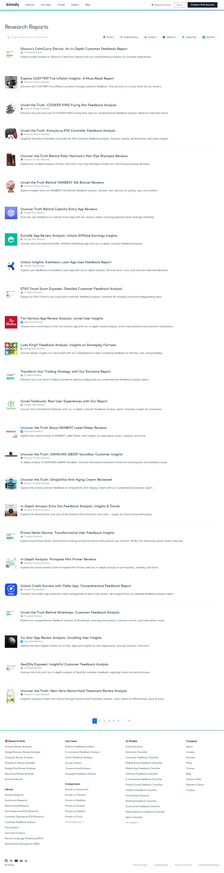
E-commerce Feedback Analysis (82, 752)
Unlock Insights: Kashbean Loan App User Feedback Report (66, 262)
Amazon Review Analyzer (18, 746)
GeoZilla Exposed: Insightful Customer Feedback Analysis (64, 664)
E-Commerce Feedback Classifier (144, 779)
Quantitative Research (17, 805)
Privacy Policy (140, 865)
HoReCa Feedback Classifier (141, 790)
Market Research (14, 794)
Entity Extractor (134, 746)
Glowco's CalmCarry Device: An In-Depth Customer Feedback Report (74, 49)
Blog (188, 773)
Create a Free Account (202, 4)
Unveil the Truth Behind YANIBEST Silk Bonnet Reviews (62, 182)
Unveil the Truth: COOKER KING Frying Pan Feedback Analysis (68, 105)
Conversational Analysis (78, 768)
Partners (190, 757)
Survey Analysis (73, 762)
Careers (190, 752)
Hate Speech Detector (137, 795)
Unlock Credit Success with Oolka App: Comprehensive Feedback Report (76, 586)
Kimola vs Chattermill (76, 789)
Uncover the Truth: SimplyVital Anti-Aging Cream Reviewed (66, 479)
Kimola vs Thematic (75, 794)
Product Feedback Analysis (79, 746)
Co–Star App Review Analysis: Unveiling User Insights (61, 638)
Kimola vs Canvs (74, 816)
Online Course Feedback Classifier (144, 784)
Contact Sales (193, 779)
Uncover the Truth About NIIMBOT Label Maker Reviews (64, 428)
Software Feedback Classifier (142, 773)
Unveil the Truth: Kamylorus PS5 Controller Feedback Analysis (68, 130)
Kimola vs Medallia (75, 800)
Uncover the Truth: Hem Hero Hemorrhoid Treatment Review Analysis (74, 691)
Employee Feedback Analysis (80, 773)
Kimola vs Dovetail (75, 805)
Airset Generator (14, 779)
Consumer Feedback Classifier (142, 757)
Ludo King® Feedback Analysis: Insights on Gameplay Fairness (68, 345)
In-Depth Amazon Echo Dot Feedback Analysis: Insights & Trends (70, 506)
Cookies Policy (161, 865)
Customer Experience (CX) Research (24, 816)
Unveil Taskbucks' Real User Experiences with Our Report (64, 401)
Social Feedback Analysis (78, 757)
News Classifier (134, 817)
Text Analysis (12, 827)
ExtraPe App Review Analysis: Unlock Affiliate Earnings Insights (69, 235)
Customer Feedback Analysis (20, 822)
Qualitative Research (16, 800)
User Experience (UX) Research (21, 811)
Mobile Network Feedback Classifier (145, 811)
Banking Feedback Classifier (141, 801)
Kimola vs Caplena (75, 811)
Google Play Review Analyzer (20, 768)
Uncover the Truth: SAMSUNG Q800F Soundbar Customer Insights (72, 454)
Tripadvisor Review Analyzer (20, 762)
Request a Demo (195, 784)
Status (190, 790)
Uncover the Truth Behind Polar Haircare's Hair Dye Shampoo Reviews (74, 156)
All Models (132, 822)
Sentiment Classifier (136, 752)
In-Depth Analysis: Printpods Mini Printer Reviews (58, 559)
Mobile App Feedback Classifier (143, 768)
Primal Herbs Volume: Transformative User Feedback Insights (67, 533)
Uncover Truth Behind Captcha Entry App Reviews (59, 209)
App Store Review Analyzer (19, 773)
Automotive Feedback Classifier (143, 806)
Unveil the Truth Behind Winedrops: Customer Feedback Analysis (70, 612)
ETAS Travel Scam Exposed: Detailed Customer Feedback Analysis (71, 289)
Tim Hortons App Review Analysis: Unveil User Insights (62, 318)
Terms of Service (183, 865)
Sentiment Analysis (15, 833)
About (189, 746)
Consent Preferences (208, 865)
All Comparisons (74, 822)
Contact (190, 768)
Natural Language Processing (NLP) (24, 838)
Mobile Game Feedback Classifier (144, 762)
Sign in (180, 5)
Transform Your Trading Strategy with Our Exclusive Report (66, 371)
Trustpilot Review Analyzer (19, 757)
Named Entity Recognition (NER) (22, 843)
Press (189, 762)
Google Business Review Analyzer (22, 752)
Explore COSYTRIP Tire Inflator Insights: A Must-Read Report (67, 78)
